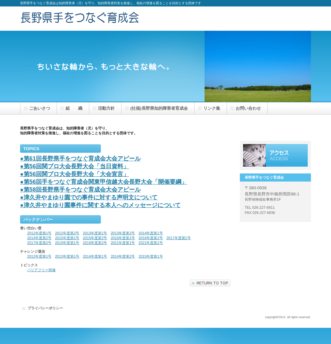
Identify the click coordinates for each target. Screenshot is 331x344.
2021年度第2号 (151, 243)
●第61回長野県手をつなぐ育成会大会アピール (80, 158)
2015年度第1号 (67, 238)
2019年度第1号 (67, 243)
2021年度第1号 (123, 243)
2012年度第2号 (67, 233)
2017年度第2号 (39, 243)
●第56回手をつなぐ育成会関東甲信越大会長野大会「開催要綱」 (103, 182)
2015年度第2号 (95, 238)
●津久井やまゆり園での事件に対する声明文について (88, 197)
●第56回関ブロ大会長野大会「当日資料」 (74, 166)
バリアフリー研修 (41, 270)
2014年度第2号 (39, 238)
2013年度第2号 (123, 233)
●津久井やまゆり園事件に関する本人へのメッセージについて (100, 205)
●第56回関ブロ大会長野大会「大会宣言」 (74, 174)
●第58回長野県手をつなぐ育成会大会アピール (80, 189)
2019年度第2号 (95, 243)
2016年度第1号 (123, 238)
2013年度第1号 (95, 233)
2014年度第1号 (151, 233)
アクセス (275, 155)
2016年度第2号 (151, 238)
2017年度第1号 (178, 238)
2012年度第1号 (39, 233)
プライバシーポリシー (45, 308)
